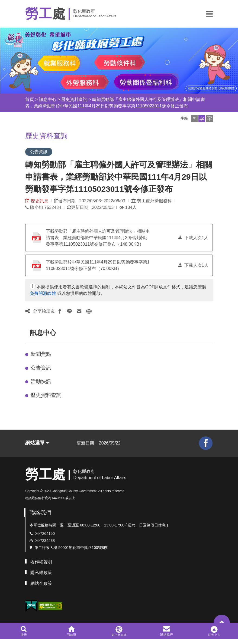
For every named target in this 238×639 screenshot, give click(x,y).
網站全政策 (41, 583)
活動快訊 (41, 381)
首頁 (29, 99)
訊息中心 (47, 99)
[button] (209, 14)
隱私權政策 (41, 572)
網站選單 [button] (37, 443)
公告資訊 (41, 368)
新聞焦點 (41, 354)
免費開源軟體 (43, 293)
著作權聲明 (41, 561)
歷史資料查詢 (74, 99)
